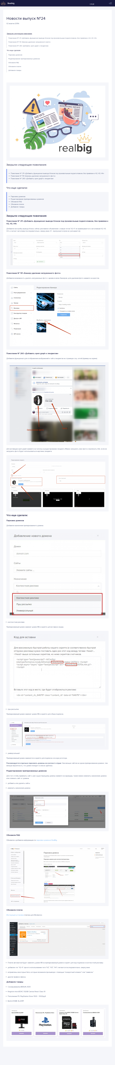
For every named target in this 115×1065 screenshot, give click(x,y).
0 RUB (92, 4)
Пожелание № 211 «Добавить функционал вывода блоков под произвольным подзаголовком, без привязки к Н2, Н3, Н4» (52, 38)
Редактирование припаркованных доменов (24, 59)
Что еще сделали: (14, 50)
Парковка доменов (15, 55)
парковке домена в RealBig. (46, 840)
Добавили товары (14, 70)
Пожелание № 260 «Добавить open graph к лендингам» (28, 46)
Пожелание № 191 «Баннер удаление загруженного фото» (29, 42)
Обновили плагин (14, 66)
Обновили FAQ (13, 63)
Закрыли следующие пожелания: (19, 34)
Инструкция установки (15, 915)
